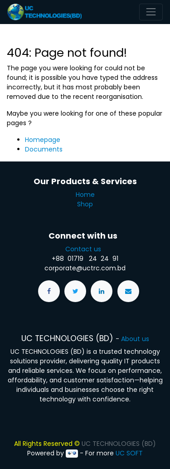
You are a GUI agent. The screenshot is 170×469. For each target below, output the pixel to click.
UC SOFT (129, 453)
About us (135, 338)
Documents (44, 149)
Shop (85, 204)
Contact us (85, 249)
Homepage (42, 139)
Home (85, 194)
